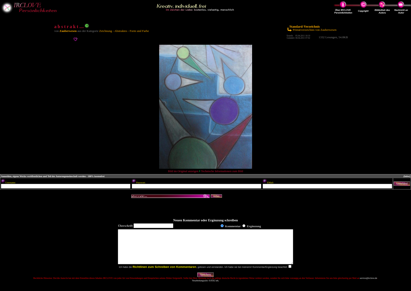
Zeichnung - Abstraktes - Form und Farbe (124, 31)
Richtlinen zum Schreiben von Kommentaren (164, 273)
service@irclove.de (368, 285)
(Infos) (406, 176)
